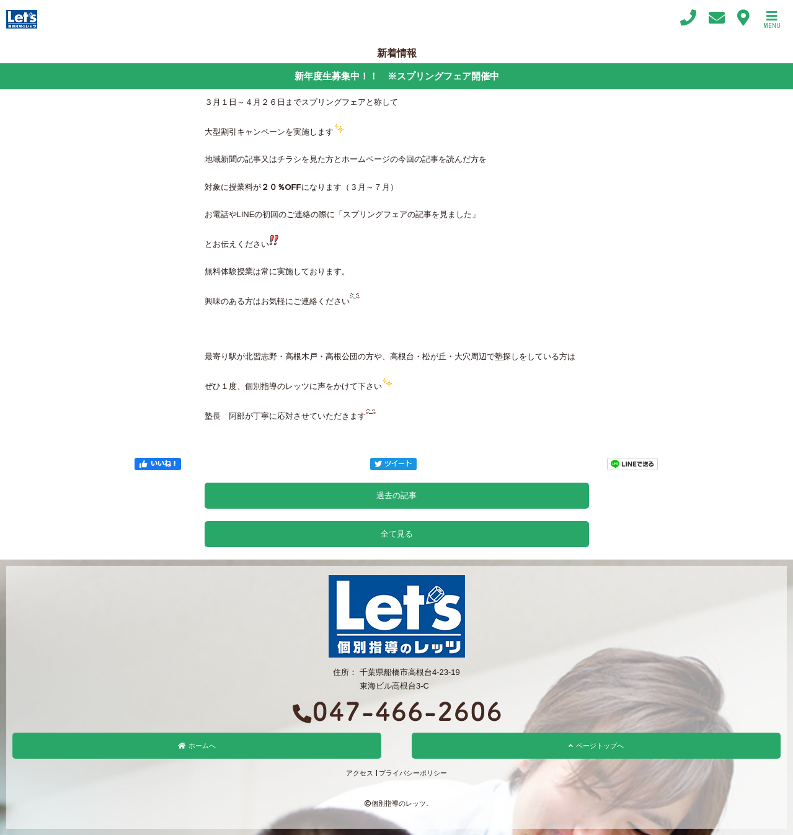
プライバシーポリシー (413, 773)
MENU (772, 20)
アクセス (359, 773)
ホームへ (197, 745)
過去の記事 (396, 495)
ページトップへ (596, 745)
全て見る (397, 533)
